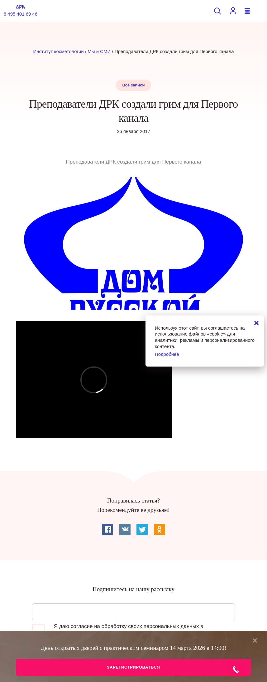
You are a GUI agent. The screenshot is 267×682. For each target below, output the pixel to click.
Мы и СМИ (99, 51)
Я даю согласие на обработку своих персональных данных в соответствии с (117, 630)
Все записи (133, 85)
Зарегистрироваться (133, 667)
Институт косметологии (58, 51)
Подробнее (167, 354)
